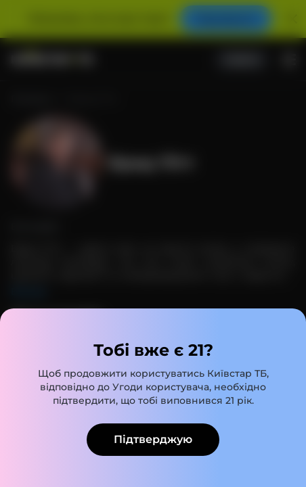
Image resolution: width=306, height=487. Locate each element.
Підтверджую (153, 439)
